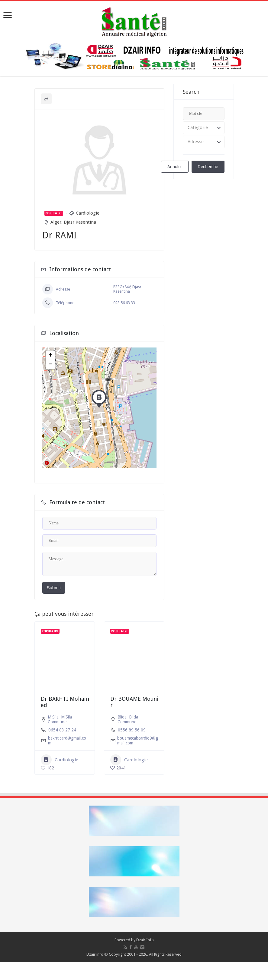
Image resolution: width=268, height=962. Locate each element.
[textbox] (203, 128)
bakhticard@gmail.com (67, 740)
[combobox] (203, 127)
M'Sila (53, 717)
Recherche (208, 166)
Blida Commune (128, 719)
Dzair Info (145, 940)
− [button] (50, 364)
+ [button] (50, 355)
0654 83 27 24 (62, 730)
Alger (55, 222)
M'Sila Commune (60, 719)
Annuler (174, 166)
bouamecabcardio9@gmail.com (137, 740)
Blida (122, 717)
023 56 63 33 (124, 302)
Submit (54, 587)
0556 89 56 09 (132, 730)
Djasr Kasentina (80, 222)
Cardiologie (87, 213)
